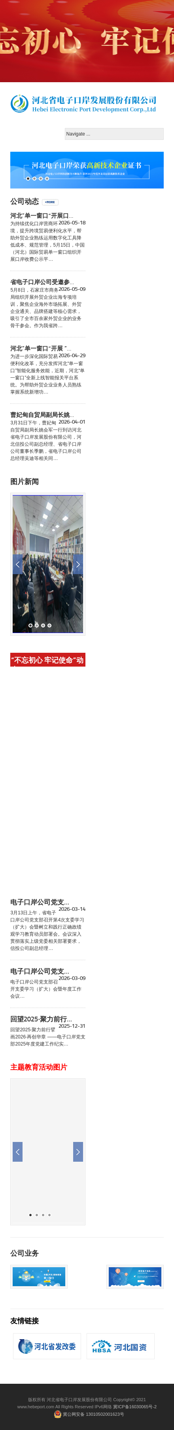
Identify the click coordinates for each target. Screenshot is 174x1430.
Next (78, 564)
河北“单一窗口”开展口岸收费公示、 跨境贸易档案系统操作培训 (42, 216)
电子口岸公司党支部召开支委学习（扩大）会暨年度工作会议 (42, 971)
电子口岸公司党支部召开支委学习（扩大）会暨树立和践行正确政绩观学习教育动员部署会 (42, 902)
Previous (18, 564)
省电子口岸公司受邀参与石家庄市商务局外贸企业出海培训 (42, 282)
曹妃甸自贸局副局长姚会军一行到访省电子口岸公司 (42, 415)
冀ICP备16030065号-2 (135, 1406)
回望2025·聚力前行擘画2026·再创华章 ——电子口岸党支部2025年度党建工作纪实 (42, 1019)
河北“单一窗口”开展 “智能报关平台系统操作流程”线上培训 (42, 349)
